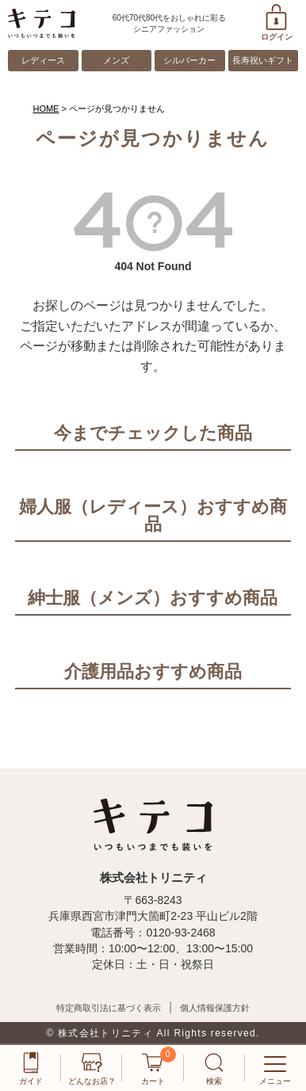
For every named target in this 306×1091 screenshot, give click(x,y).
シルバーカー (189, 60)
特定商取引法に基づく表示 (108, 1008)
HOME (46, 108)
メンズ (116, 60)
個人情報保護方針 (215, 1008)
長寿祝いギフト (262, 60)
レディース (43, 60)
